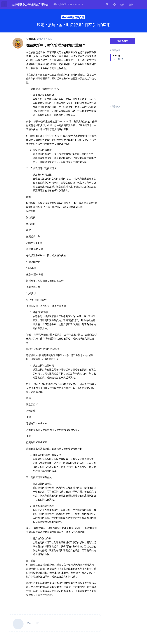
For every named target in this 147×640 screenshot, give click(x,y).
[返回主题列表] (4, 4)
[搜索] (106, 4)
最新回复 (115, 106)
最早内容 (115, 50)
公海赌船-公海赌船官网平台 (30, 4)
